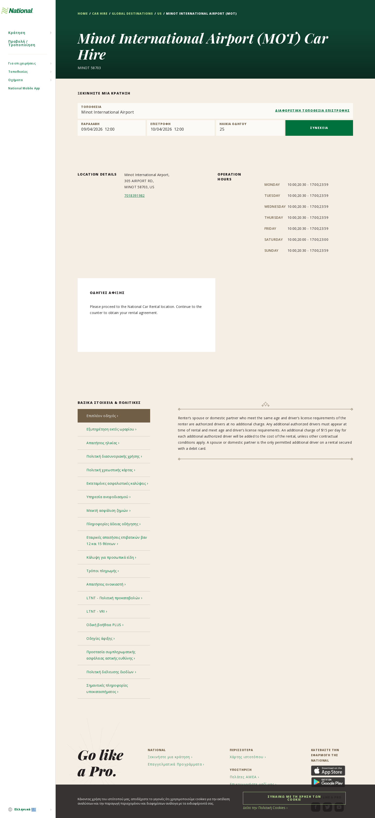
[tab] (114, 416)
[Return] (181, 128)
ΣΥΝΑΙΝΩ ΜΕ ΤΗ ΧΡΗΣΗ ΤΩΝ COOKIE (294, 797)
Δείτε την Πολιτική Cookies (262, 808)
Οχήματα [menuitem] (15, 90)
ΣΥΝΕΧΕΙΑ (319, 128)
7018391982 (134, 195)
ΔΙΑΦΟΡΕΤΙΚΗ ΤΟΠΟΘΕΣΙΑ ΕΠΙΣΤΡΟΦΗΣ (312, 110)
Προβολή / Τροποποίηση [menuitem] (21, 53)
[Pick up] (111, 128)
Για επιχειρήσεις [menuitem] (22, 73)
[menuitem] (27, 810)
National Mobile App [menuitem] (24, 98)
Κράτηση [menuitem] (16, 42)
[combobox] (215, 111)
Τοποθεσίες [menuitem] (18, 82)
